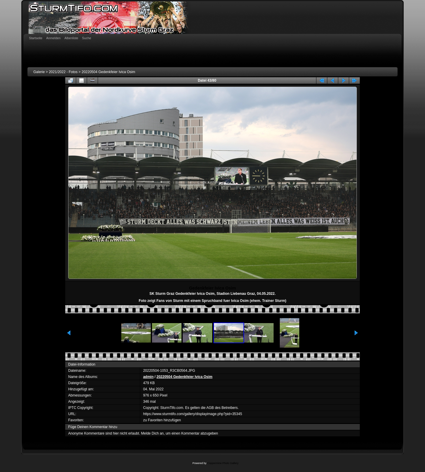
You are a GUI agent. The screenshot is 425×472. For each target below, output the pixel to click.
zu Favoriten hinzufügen (162, 420)
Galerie (39, 72)
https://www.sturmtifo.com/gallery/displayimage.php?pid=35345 (192, 414)
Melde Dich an (152, 433)
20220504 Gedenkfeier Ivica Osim (108, 72)
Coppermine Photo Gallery (222, 463)
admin (148, 377)
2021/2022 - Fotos (63, 72)
